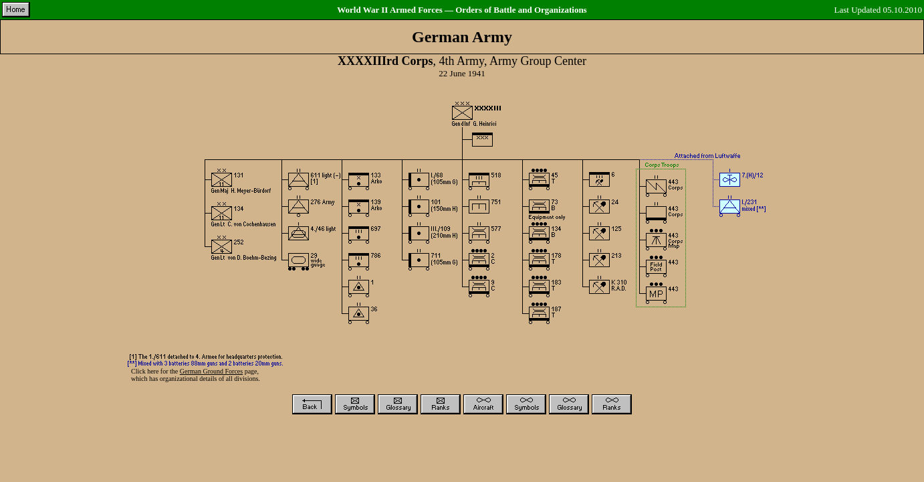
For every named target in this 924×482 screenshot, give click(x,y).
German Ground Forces (211, 371)
